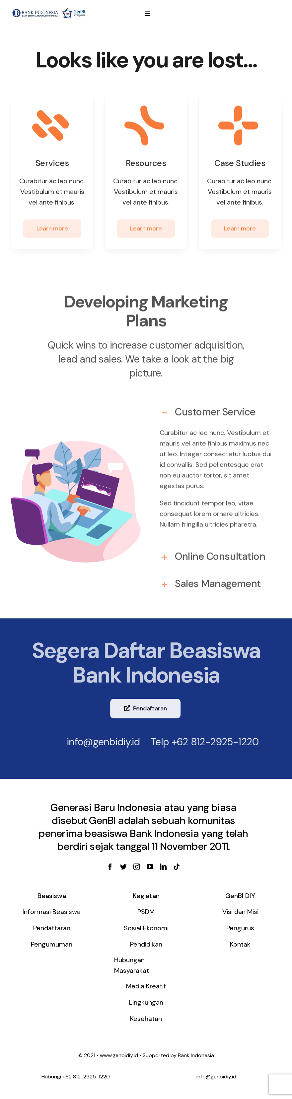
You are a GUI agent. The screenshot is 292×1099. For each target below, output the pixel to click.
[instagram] (136, 867)
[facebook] (110, 867)
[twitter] (123, 867)
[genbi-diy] (49, 9)
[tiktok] (176, 867)
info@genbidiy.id (99, 741)
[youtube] (150, 867)
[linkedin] (163, 867)
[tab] (216, 408)
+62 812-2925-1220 (211, 741)
